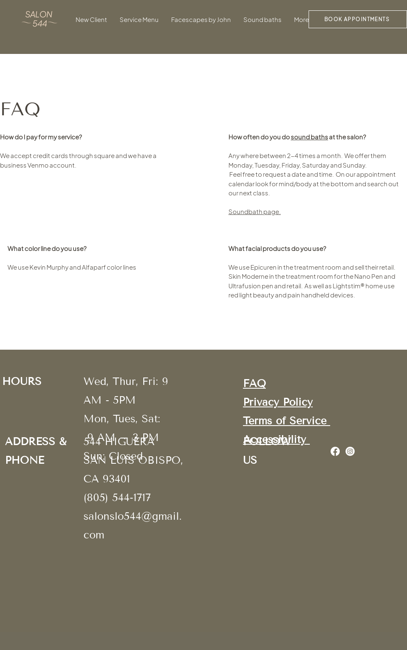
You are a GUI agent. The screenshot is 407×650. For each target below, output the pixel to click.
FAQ (254, 383)
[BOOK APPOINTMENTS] (358, 19)
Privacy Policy (278, 402)
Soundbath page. (254, 211)
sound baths (309, 137)
